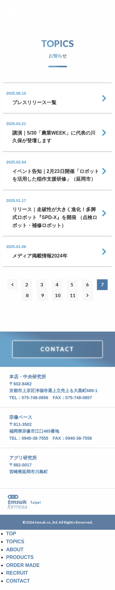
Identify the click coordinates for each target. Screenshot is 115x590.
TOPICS (15, 541)
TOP (11, 533)
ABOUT (15, 549)
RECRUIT (17, 573)
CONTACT (57, 349)
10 (57, 295)
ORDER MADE (23, 565)
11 (72, 295)
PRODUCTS (20, 557)
